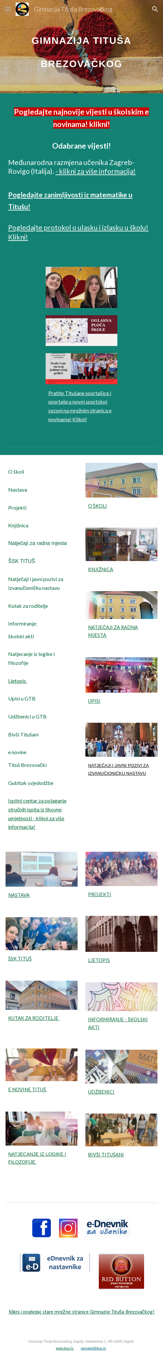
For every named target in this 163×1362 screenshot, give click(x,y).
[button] (8, 9)
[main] (81, 46)
